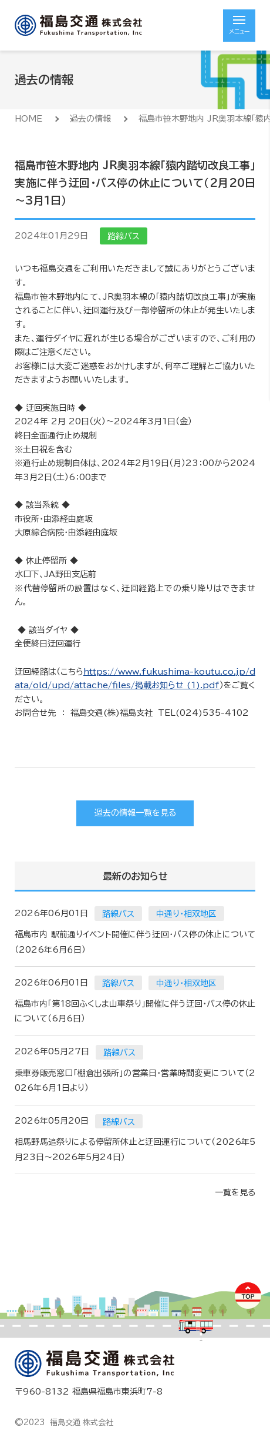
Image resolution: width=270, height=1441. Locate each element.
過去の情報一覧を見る (135, 813)
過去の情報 (90, 119)
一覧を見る (235, 1192)
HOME (28, 119)
